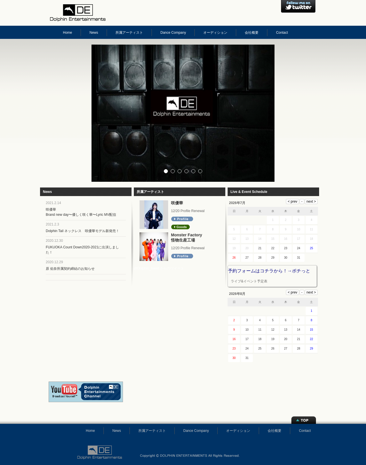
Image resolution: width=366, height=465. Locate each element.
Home (67, 33)
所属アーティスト (129, 33)
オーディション (215, 33)
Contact (282, 33)
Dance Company (173, 33)
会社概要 (251, 33)
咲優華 (177, 203)
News (93, 33)
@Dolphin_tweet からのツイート (159, 268)
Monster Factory (186, 235)
